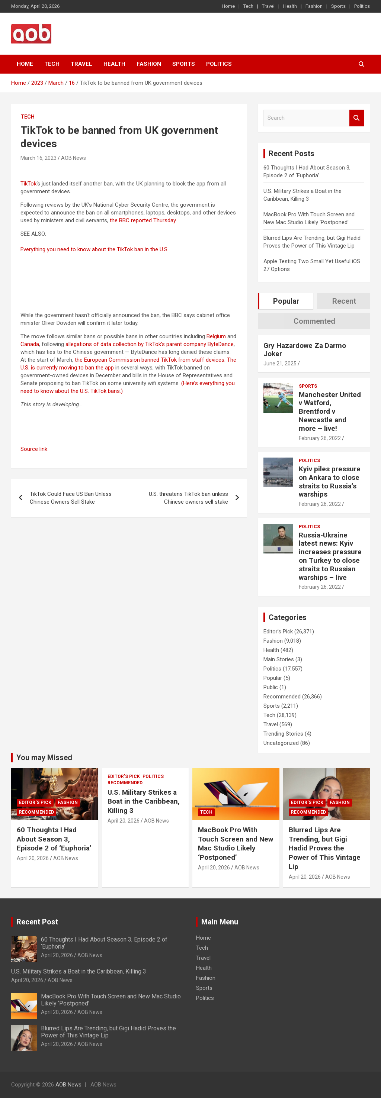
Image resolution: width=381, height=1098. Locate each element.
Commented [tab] (314, 321)
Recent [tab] (344, 301)
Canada (29, 344)
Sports (338, 6)
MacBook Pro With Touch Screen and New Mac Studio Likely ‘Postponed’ (235, 844)
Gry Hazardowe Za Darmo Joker (304, 349)
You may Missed (44, 757)
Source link (33, 449)
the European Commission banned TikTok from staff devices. (150, 359)
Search (356, 118)
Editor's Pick (278, 631)
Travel (268, 6)
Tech (248, 6)
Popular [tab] (286, 301)
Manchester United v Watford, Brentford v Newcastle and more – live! (330, 411)
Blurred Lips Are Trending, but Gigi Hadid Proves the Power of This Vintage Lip (325, 848)
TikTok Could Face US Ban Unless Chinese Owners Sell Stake (71, 498)
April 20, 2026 (33, 858)
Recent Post (37, 921)
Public (270, 687)
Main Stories (278, 659)
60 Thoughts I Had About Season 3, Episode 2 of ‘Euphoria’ (54, 839)
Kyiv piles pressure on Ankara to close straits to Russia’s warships (330, 481)
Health (290, 6)
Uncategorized (281, 743)
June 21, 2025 (280, 363)
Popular (272, 678)
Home (228, 6)
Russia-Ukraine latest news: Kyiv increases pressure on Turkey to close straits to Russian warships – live (330, 556)
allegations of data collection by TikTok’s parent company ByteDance (149, 344)
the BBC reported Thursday (143, 220)
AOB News (73, 158)
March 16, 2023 (38, 158)
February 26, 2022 (320, 438)
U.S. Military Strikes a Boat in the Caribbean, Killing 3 (144, 801)
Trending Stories (283, 733)
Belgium (216, 336)
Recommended (282, 696)
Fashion (314, 6)
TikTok (28, 183)
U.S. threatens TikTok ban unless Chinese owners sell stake (188, 498)
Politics (362, 6)
